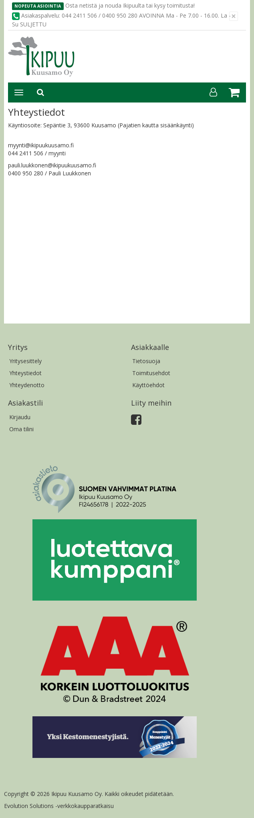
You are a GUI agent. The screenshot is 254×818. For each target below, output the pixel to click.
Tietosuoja (146, 361)
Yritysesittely (25, 361)
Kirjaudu (19, 417)
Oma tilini (21, 429)
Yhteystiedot (25, 373)
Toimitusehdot (151, 373)
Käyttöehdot (148, 385)
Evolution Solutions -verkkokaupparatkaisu (59, 806)
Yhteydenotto (26, 385)
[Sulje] (233, 16)
